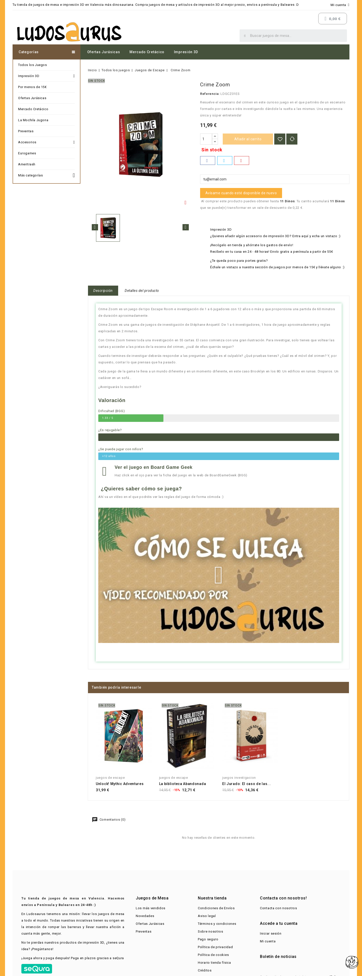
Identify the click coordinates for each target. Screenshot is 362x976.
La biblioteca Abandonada (182, 784)
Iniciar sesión (271, 933)
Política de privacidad (215, 947)
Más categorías (46, 174)
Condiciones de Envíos (216, 908)
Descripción (103, 291)
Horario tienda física (214, 962)
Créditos (205, 970)
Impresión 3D (186, 52)
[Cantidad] (206, 139)
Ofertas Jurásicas (103, 52)
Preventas (25, 131)
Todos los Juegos (32, 65)
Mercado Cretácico (146, 52)
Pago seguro (208, 939)
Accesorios (46, 142)
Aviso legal (207, 916)
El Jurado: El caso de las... (246, 784)
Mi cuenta (268, 941)
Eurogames (27, 153)
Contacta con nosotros (278, 908)
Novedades (145, 916)
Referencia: (210, 94)
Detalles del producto (142, 291)
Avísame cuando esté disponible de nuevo (241, 193)
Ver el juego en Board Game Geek (154, 467)
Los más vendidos (150, 908)
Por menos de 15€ (32, 87)
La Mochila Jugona (33, 120)
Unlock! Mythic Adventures (120, 784)
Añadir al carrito (248, 139)
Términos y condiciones (217, 924)
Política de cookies (213, 955)
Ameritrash (26, 164)
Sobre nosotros (210, 931)
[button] (218, 575)
